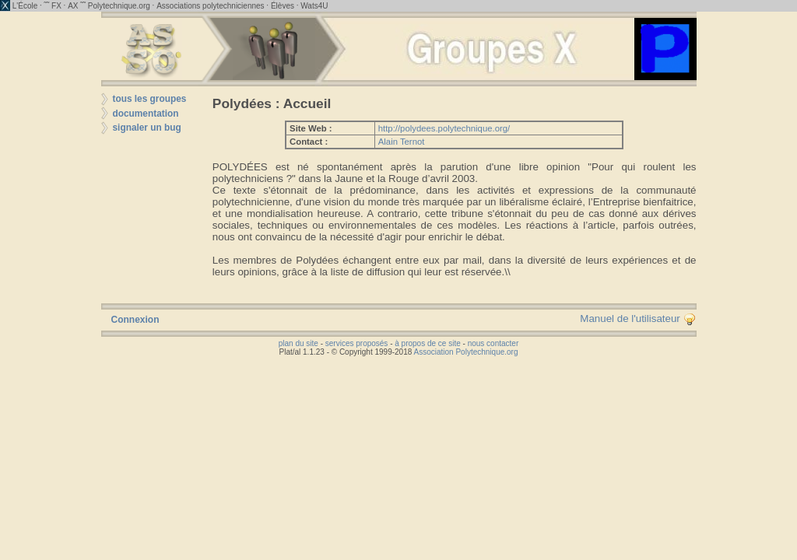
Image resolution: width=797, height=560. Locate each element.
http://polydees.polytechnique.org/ (444, 128)
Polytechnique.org (119, 6)
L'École (25, 6)
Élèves (282, 6)
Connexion (135, 319)
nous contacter (493, 343)
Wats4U (314, 6)
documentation (146, 113)
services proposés (356, 343)
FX (56, 6)
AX (73, 6)
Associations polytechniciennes (210, 6)
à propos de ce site (428, 343)
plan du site (298, 343)
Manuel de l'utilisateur (637, 318)
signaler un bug (147, 127)
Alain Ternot (401, 141)
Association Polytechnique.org (466, 352)
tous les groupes (150, 98)
